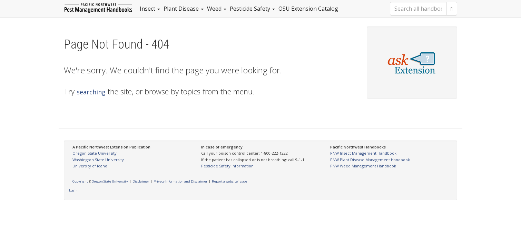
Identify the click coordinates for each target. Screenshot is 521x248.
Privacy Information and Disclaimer (180, 181)
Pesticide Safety (252, 8)
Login (73, 190)
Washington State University (98, 159)
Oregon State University (94, 153)
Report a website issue (229, 181)
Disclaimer (140, 181)
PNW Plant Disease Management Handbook (370, 159)
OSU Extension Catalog (308, 8)
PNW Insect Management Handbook (363, 153)
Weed (216, 8)
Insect (150, 8)
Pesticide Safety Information (227, 165)
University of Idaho (89, 165)
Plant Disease (184, 8)
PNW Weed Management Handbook (363, 165)
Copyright (80, 181)
